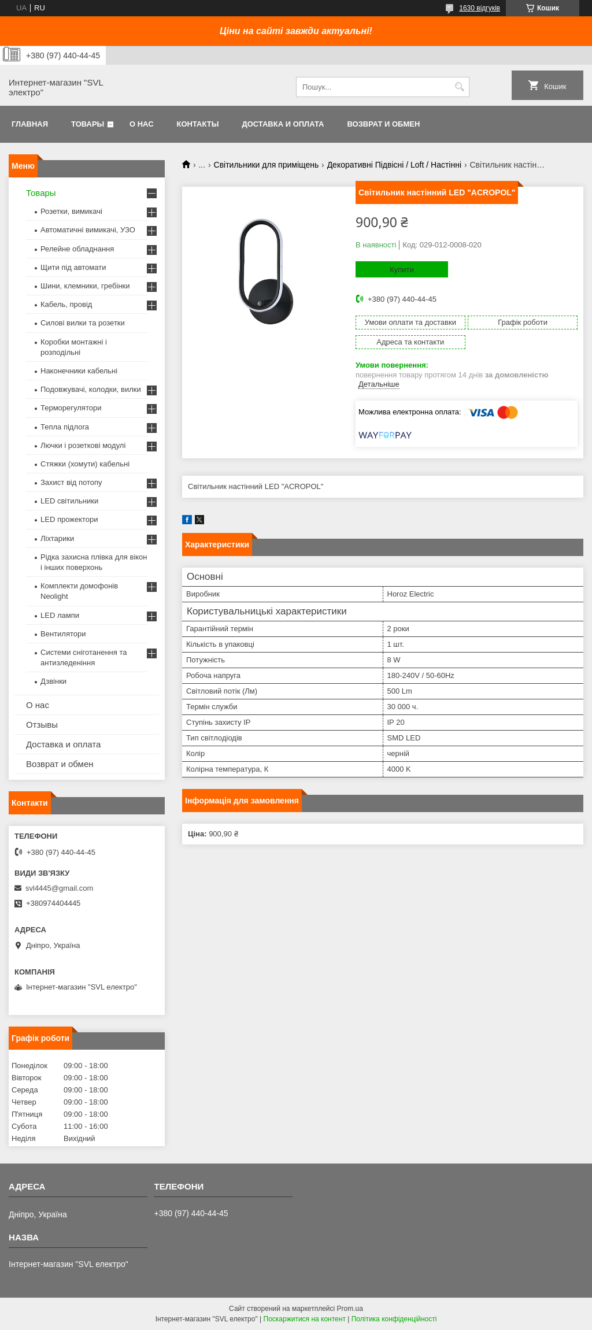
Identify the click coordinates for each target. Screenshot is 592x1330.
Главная (30, 124)
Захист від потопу (71, 482)
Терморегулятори (70, 407)
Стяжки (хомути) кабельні (85, 464)
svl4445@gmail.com (59, 888)
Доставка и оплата (283, 124)
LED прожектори (69, 519)
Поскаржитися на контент (305, 1319)
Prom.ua (350, 1309)
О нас (142, 124)
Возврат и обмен (383, 124)
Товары (87, 124)
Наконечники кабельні (78, 370)
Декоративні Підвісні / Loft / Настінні (394, 164)
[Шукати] (459, 87)
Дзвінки (53, 681)
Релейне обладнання (77, 248)
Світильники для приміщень (266, 164)
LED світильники (69, 501)
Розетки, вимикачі (71, 211)
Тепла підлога (64, 427)
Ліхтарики (57, 538)
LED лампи (59, 615)
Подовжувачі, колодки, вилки (90, 389)
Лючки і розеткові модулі (82, 445)
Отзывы (42, 724)
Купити (402, 269)
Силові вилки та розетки (82, 322)
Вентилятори (63, 633)
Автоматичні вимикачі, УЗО (87, 229)
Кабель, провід (66, 304)
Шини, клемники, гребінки (85, 285)
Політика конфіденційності (394, 1319)
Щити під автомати (73, 267)
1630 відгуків (479, 8)
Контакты (198, 124)
